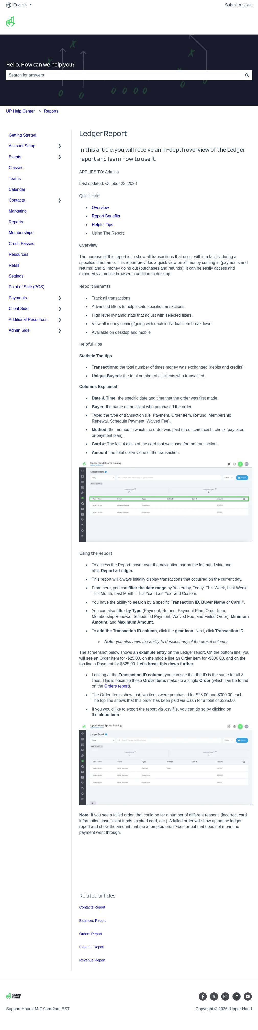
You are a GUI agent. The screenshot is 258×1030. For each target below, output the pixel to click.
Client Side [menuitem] (18, 308)
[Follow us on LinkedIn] (236, 996)
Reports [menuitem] (16, 222)
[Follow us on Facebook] (203, 996)
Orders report (116, 686)
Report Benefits (106, 216)
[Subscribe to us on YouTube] (248, 996)
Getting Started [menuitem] (22, 135)
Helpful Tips (102, 225)
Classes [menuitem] (16, 167)
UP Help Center (20, 111)
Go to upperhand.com (227, 22)
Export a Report (91, 947)
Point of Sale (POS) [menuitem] (26, 287)
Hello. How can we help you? (40, 64)
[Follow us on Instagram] (225, 996)
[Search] (247, 75)
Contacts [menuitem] (17, 200)
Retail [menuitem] (14, 265)
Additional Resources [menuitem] (28, 319)
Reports (51, 111)
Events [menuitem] (15, 157)
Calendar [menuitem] (17, 189)
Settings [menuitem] (16, 276)
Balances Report (92, 920)
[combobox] (124, 75)
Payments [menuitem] (18, 298)
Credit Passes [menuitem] (21, 243)
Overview (100, 207)
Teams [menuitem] (15, 178)
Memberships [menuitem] (21, 232)
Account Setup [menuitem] (22, 146)
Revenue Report (92, 960)
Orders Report (90, 934)
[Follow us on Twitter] (214, 996)
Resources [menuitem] (18, 254)
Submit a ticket (238, 5)
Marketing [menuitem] (18, 211)
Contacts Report (92, 907)
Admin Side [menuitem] (19, 330)
